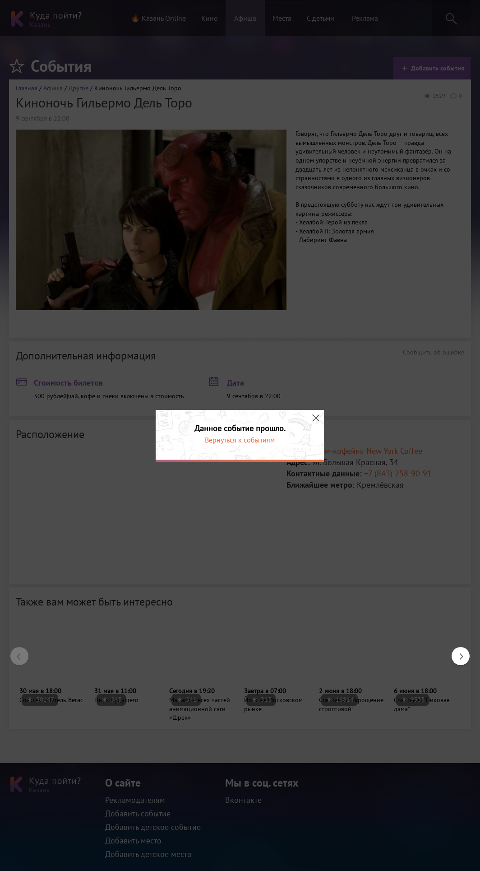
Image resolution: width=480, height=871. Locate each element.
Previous (14, 651)
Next (456, 651)
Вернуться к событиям (240, 439)
